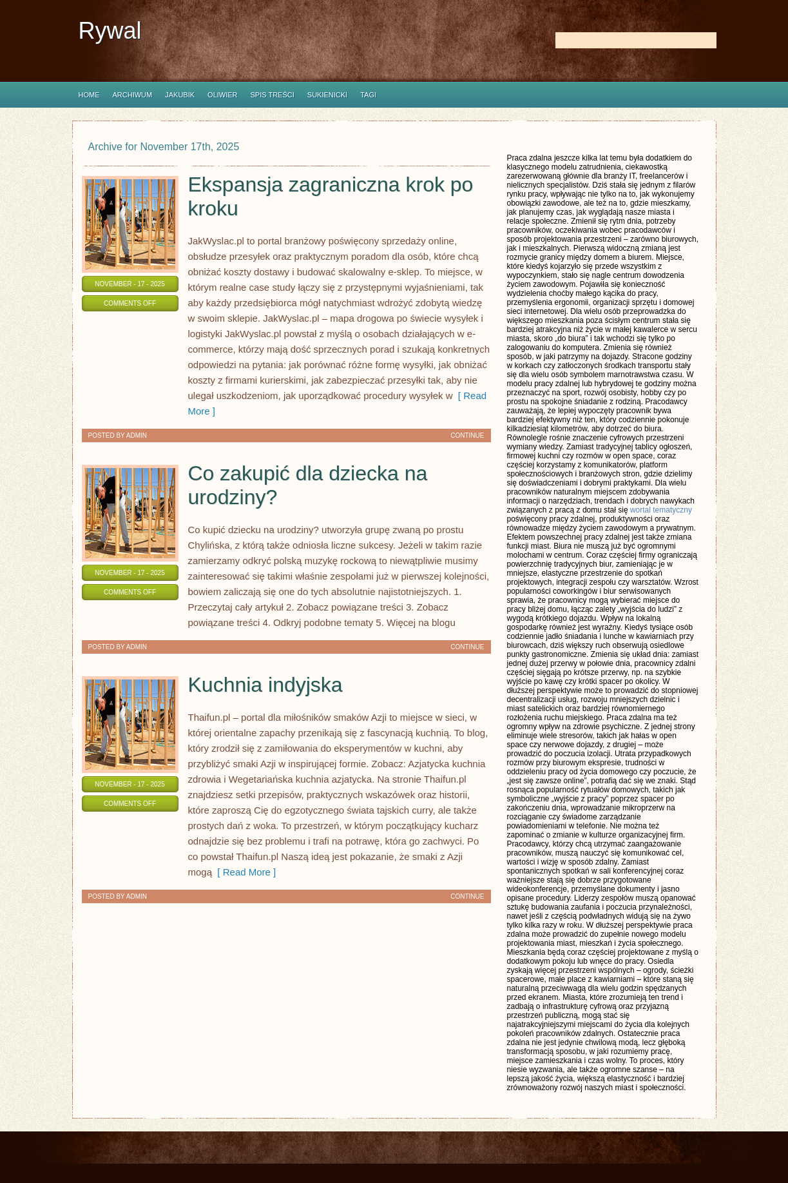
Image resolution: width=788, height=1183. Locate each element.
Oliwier (222, 95)
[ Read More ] (244, 871)
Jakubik (180, 95)
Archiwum (133, 95)
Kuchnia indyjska (265, 684)
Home (89, 95)
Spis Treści (272, 95)
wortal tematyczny (661, 509)
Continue (467, 435)
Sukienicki (327, 95)
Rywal (110, 30)
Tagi (368, 95)
